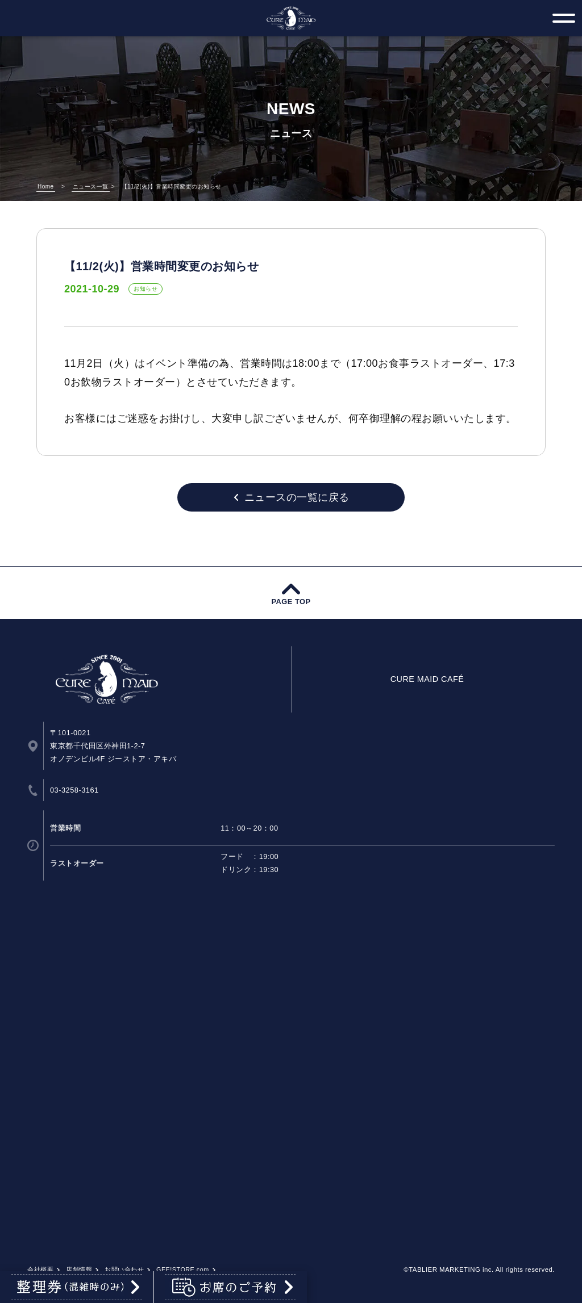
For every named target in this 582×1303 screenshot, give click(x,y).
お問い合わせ (124, 1269)
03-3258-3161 (74, 790)
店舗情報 (79, 1269)
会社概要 (40, 1269)
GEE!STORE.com (182, 1269)
